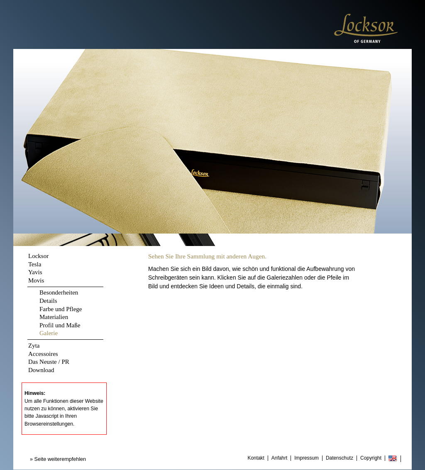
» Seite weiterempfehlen (58, 459)
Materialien (53, 317)
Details (48, 300)
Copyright (370, 458)
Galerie (48, 333)
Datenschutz (339, 458)
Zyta (34, 345)
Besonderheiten (58, 292)
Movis (36, 280)
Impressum (306, 458)
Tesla (34, 264)
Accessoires (43, 354)
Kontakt (256, 458)
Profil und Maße (59, 325)
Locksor (38, 256)
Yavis (35, 272)
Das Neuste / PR (48, 361)
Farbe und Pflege (60, 309)
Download (41, 370)
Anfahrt (279, 458)
